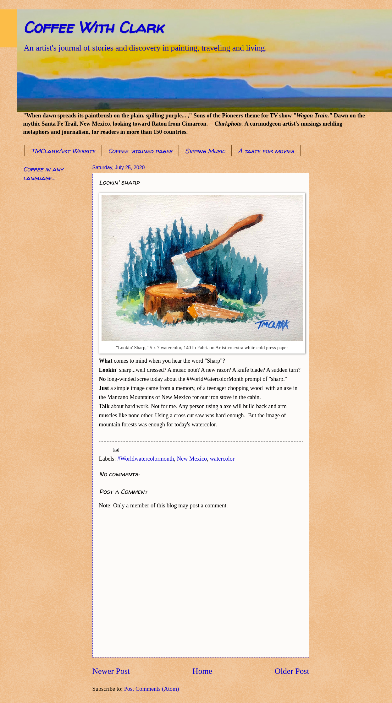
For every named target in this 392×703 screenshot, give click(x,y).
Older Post (292, 671)
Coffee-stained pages (140, 151)
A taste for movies (266, 151)
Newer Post (111, 671)
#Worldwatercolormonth (145, 459)
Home (202, 671)
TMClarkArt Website (63, 151)
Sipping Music (205, 151)
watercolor (222, 459)
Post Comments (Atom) (151, 689)
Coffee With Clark (93, 27)
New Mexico (192, 459)
